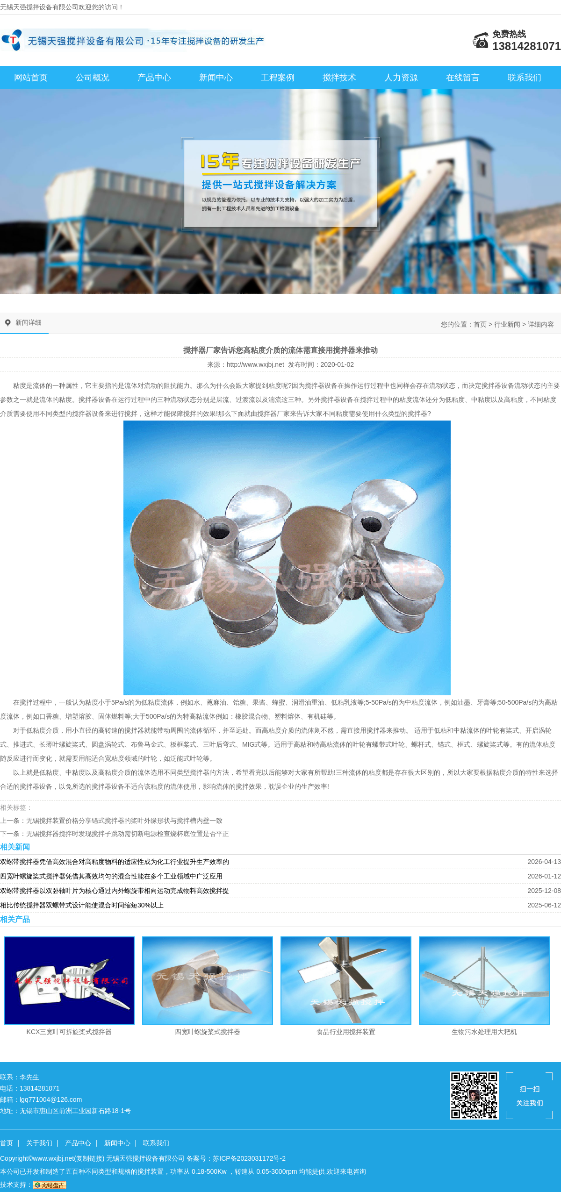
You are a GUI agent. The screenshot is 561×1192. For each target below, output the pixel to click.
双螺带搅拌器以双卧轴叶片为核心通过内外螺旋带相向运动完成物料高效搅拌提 (114, 890)
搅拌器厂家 (273, 413)
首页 (480, 324)
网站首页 (31, 77)
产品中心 (154, 77)
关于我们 (39, 1143)
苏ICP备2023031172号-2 (249, 1158)
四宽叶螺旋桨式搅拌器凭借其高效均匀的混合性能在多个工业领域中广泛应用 (111, 876)
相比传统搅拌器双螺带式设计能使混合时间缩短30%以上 (82, 905)
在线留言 (463, 77)
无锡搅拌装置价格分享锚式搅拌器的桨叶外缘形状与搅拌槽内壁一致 (124, 820)
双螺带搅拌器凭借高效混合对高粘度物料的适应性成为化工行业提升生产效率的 (114, 861)
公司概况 (92, 77)
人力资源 (401, 77)
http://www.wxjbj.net (255, 364)
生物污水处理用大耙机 (484, 1031)
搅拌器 (314, 385)
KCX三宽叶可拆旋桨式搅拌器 (69, 1031)
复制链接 (89, 1158)
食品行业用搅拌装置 (345, 1031)
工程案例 (278, 77)
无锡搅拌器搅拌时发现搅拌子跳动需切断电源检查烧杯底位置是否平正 (127, 833)
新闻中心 (216, 77)
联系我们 (524, 77)
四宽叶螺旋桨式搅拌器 (207, 1031)
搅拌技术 (339, 77)
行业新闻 (507, 324)
